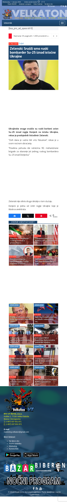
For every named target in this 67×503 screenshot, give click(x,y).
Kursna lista (13, 449)
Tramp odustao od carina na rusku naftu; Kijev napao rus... (20, 381)
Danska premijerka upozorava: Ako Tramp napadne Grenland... (19, 261)
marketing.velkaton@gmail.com (16, 432)
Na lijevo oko (49, 4)
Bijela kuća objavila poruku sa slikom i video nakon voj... (46, 319)
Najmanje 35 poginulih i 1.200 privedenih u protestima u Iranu (39, 36)
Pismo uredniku (15, 444)
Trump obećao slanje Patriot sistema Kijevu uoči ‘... (21, 361)
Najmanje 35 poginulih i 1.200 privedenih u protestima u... (19, 240)
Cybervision (34, 495)
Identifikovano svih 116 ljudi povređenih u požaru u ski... (45, 261)
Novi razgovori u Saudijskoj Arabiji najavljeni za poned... (46, 381)
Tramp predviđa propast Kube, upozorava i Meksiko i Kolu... (20, 319)
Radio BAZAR (12, 4)
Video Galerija (38, 4)
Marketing (13, 446)
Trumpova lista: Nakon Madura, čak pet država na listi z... (45, 240)
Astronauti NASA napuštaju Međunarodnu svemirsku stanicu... (45, 340)
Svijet (21, 43)
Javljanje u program (25, 4)
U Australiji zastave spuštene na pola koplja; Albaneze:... (20, 340)
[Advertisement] (38, 108)
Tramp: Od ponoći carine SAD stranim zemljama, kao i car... (45, 361)
